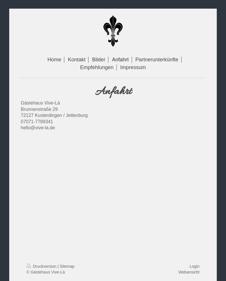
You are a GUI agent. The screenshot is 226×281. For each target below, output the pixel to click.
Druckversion (42, 266)
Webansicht (188, 272)
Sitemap (67, 266)
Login (194, 266)
